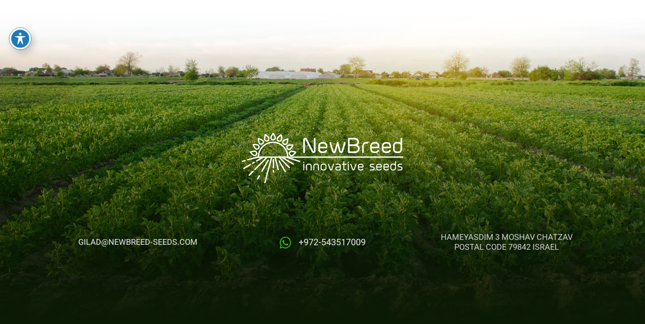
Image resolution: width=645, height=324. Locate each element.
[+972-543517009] (285, 242)
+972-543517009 (332, 242)
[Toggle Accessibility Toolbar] (20, 30)
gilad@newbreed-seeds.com (137, 242)
